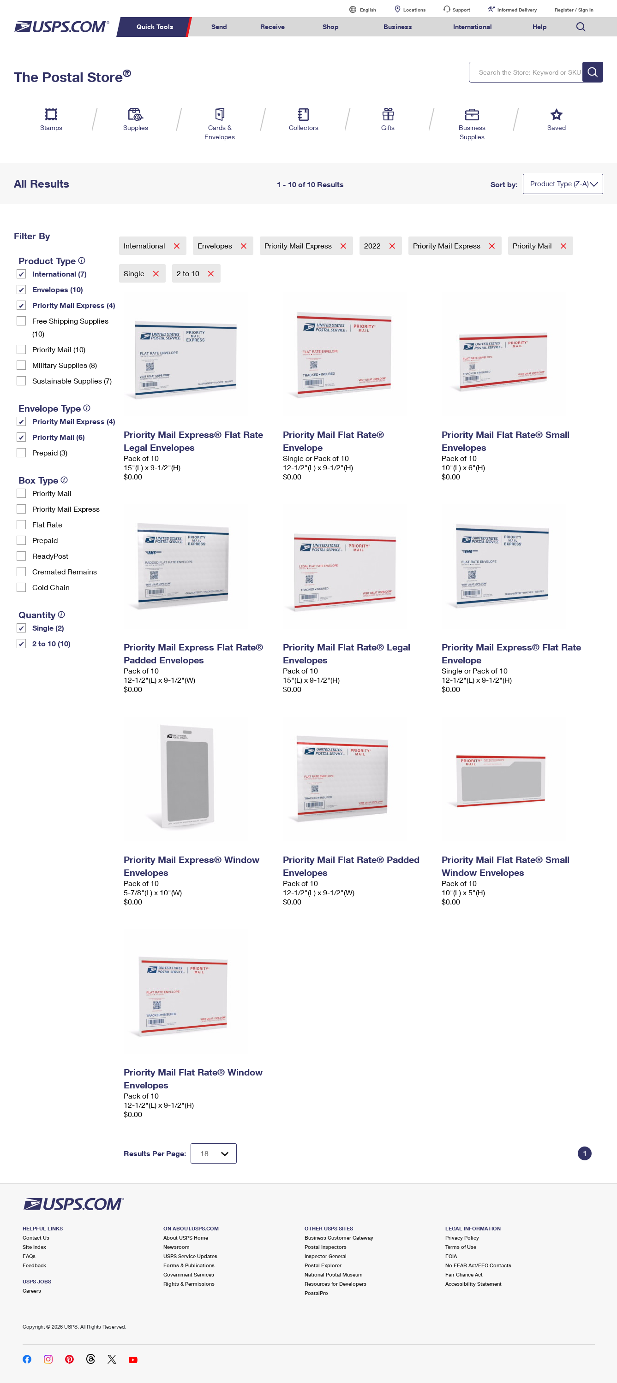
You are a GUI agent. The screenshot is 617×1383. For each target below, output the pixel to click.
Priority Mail (52, 493)
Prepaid (45, 540)
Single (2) (48, 627)
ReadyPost (50, 555)
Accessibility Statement (473, 1284)
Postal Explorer (323, 1265)
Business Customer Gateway (339, 1238)
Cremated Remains (64, 571)
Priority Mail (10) (58, 349)
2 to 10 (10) (51, 643)
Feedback (34, 1265)
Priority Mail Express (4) (73, 305)
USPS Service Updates (190, 1256)
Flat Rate (47, 524)
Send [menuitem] (219, 26)
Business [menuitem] (397, 26)
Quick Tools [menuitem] (155, 26)
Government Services (188, 1274)
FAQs (29, 1256)
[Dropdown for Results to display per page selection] (214, 1153)
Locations (414, 9)
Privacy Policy (462, 1238)
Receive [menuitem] (272, 26)
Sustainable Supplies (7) (72, 380)
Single (135, 273)
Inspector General (326, 1256)
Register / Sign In (574, 9)
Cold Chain (51, 587)
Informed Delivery (517, 9)
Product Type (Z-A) (559, 183)
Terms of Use (460, 1247)
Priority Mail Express (66, 508)
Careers (32, 1291)
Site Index (34, 1247)
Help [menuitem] (540, 26)
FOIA (451, 1256)
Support (461, 9)
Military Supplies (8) (64, 365)
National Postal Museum (334, 1274)
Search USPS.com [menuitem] (581, 27)
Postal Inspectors (326, 1247)
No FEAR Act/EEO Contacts (478, 1265)
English (358, 9)
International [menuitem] (472, 26)
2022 (373, 245)
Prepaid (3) (49, 452)
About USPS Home (185, 1238)
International (145, 245)
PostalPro (316, 1293)
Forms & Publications (189, 1265)
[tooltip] (81, 260)
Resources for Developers (335, 1284)
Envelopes (216, 245)
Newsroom (176, 1247)
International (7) (59, 273)
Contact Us (36, 1238)
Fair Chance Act (464, 1274)
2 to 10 (189, 273)
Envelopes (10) (57, 289)
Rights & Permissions (189, 1284)
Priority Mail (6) (58, 436)
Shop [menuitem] (331, 26)
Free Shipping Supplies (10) (70, 327)
